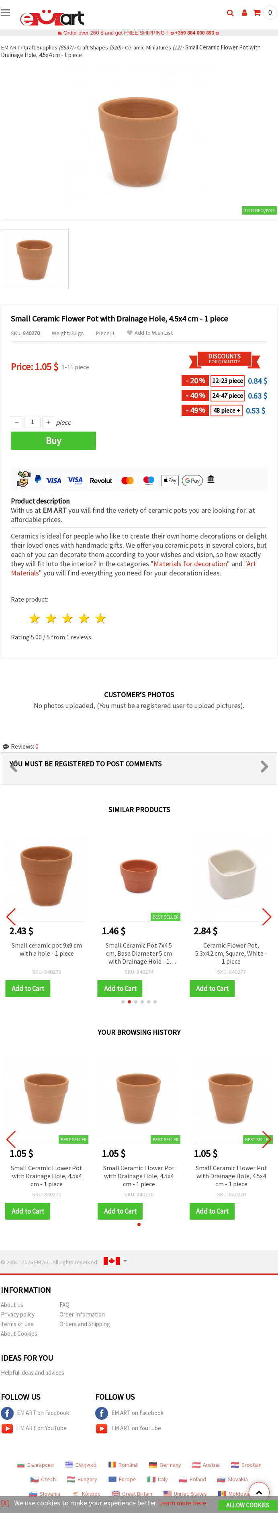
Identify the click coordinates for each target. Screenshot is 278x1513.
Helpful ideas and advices (32, 1372)
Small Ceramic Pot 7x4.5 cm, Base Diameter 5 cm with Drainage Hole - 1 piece (139, 953)
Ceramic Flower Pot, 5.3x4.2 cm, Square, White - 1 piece (231, 953)
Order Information (82, 1314)
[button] (123, 1001)
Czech (43, 1479)
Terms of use (17, 1324)
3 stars (68, 618)
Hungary (82, 1479)
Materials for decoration (190, 563)
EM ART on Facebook (35, 1413)
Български (35, 1465)
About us (12, 1304)
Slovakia (232, 1479)
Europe (122, 1479)
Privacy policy (18, 1314)
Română (123, 1465)
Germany (165, 1464)
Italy (157, 1479)
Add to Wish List (150, 333)
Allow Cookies (247, 1499)
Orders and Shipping (84, 1324)
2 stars (51, 618)
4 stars (84, 618)
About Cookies (19, 1333)
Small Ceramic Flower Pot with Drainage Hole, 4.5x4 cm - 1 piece (46, 1176)
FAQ (64, 1304)
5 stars (100, 618)
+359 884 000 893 (194, 33)
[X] (5, 1497)
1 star (35, 618)
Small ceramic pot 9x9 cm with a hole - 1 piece (47, 949)
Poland (192, 1479)
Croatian (246, 1464)
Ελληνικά (81, 1465)
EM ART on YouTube (34, 1428)
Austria (206, 1464)
